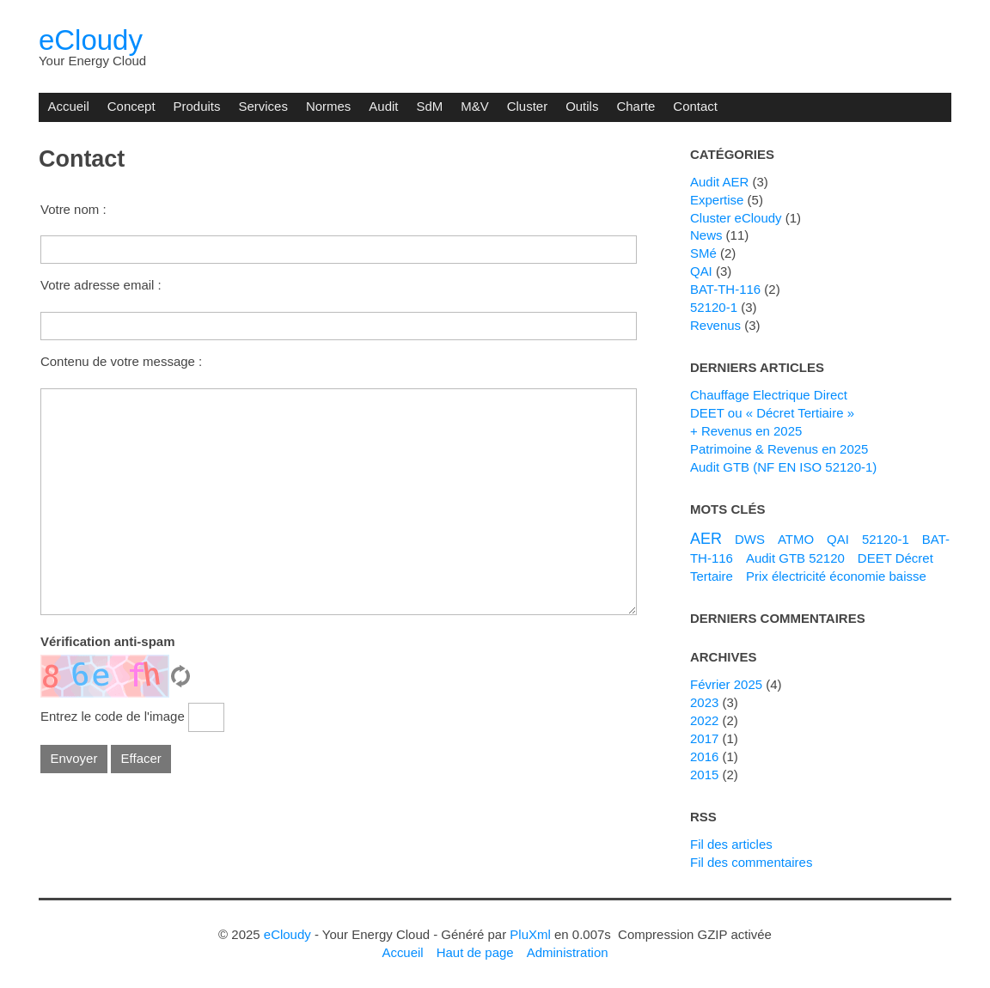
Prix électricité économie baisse (836, 576)
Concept (131, 106)
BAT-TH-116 (725, 289)
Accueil (68, 106)
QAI (701, 271)
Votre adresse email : (101, 284)
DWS (750, 539)
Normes (328, 106)
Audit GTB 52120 (795, 558)
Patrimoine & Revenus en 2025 (779, 449)
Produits (197, 106)
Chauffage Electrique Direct (768, 394)
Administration (567, 952)
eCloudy (91, 40)
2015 (704, 774)
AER (706, 538)
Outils (581, 106)
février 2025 (726, 684)
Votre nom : (73, 209)
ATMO (796, 539)
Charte (635, 106)
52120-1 (713, 307)
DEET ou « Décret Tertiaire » (772, 413)
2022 (704, 720)
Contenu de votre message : (121, 361)
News (706, 235)
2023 (704, 702)
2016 (704, 756)
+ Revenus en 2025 (746, 431)
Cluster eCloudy (736, 217)
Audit (383, 106)
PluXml (530, 934)
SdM (429, 106)
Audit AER (719, 181)
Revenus (715, 325)
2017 (704, 738)
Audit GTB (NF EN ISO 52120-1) (783, 467)
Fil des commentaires (751, 862)
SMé (703, 253)
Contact (695, 106)
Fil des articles (731, 844)
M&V (474, 106)
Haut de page (475, 952)
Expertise (716, 199)
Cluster (527, 106)
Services (262, 106)
